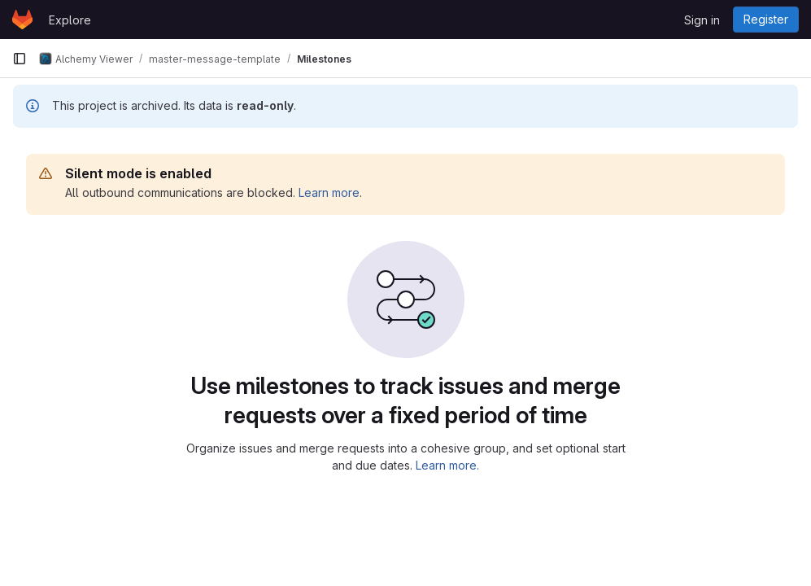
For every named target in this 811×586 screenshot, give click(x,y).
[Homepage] (22, 20)
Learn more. (447, 465)
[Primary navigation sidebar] (20, 59)
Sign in (702, 20)
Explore (70, 20)
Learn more (329, 192)
